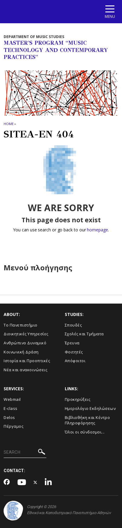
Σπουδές (73, 325)
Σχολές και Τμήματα (84, 333)
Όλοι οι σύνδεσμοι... (85, 432)
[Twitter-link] (35, 482)
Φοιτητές (74, 352)
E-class (11, 408)
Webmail (12, 399)
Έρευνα (72, 343)
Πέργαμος (13, 426)
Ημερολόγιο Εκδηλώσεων (90, 408)
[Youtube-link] (21, 482)
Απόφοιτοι (75, 360)
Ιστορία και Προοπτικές (27, 360)
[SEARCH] (25, 452)
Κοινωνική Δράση (21, 352)
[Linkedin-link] (48, 482)
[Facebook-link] (7, 482)
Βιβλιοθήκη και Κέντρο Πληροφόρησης (87, 420)
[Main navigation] (109, 11)
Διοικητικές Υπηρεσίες (26, 333)
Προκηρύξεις (78, 399)
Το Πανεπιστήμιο (21, 325)
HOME (9, 123)
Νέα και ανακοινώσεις (25, 369)
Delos (9, 417)
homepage (97, 230)
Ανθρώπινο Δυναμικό (25, 343)
